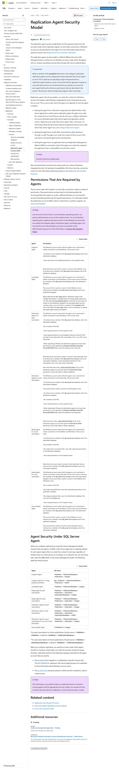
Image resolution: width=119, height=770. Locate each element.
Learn (32, 15)
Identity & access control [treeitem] (16, 144)
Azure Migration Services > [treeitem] (14, 105)
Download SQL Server (108, 8)
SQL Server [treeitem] (7, 28)
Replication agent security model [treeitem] (16, 149)
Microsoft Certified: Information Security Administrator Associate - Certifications (57, 736)
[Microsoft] (3, 2)
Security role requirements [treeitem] (15, 155)
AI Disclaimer (6, 764)
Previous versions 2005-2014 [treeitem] (13, 33)
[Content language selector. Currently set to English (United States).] (11, 759)
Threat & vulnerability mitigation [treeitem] (17, 138)
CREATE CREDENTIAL (42, 663)
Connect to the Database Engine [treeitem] (14, 49)
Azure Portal (94, 8)
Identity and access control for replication (61, 52)
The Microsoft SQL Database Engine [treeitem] (15, 43)
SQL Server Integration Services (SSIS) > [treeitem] (13, 92)
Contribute (36, 764)
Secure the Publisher (38, 204)
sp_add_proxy (42, 670)
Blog (28, 764)
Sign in (114, 3)
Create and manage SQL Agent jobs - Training (45, 728)
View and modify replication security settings (51, 706)
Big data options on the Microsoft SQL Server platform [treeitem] (15, 101)
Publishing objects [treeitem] (14, 123)
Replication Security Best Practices (47, 703)
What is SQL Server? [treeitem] (12, 39)
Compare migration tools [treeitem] (13, 88)
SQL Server (44, 15)
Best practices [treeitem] (15, 159)
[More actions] (86, 15)
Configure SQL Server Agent (69, 127)
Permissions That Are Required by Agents (104, 20)
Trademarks (85, 764)
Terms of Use (75, 764)
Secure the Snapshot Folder (44, 709)
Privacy (45, 764)
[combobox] (14, 19)
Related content (99, 28)
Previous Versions (18, 764)
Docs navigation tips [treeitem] (10, 31)
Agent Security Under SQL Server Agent (104, 25)
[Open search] (109, 3)
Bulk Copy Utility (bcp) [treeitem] (13, 97)
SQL (37, 15)
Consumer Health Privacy (59, 764)
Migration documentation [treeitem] (14, 85)
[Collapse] (23, 15)
